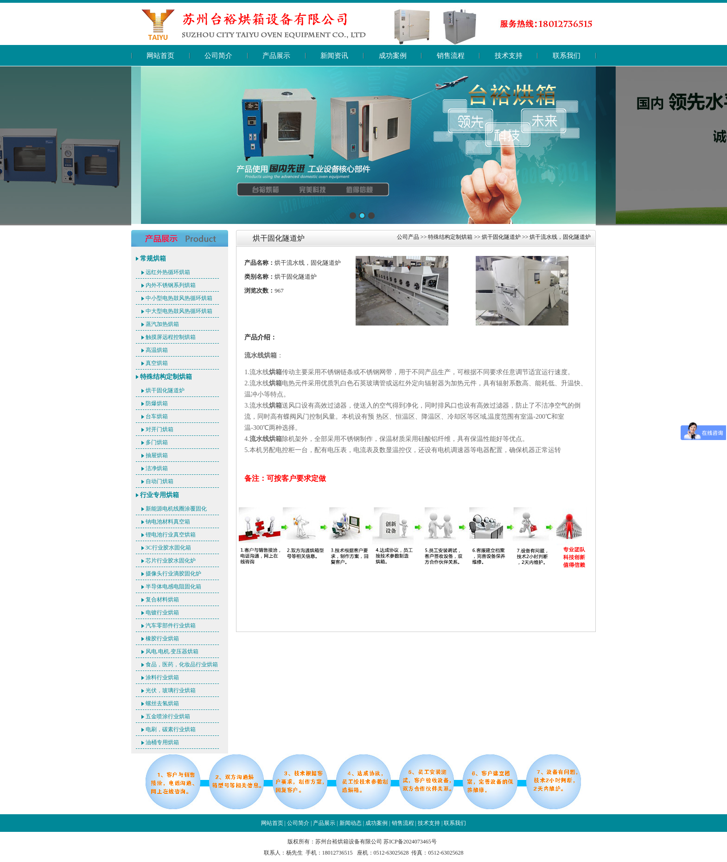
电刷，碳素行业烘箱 (171, 729)
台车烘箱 (157, 416)
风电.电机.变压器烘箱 (172, 651)
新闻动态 (350, 823)
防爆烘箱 (157, 403)
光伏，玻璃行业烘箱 (171, 690)
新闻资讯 (334, 55)
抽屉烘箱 (157, 455)
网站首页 (160, 55)
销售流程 (451, 55)
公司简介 (218, 55)
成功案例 (393, 55)
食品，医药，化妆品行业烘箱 (182, 664)
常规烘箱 (153, 258)
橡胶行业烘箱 (162, 638)
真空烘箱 (157, 363)
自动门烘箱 (159, 481)
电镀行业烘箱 (162, 612)
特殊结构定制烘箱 (166, 376)
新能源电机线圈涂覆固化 (176, 508)
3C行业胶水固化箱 (168, 547)
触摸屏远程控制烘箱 (171, 337)
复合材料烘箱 (162, 599)
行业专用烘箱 (159, 495)
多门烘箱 (157, 442)
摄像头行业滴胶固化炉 (173, 573)
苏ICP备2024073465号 (410, 841)
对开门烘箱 (159, 429)
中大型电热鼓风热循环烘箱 (179, 311)
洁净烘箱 (157, 468)
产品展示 (276, 55)
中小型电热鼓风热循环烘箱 (179, 298)
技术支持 (509, 55)
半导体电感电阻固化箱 (173, 586)
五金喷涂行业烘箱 (168, 716)
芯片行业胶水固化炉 (171, 560)
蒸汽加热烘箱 (162, 324)
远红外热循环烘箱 (168, 272)
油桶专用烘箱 (162, 742)
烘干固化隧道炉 (165, 390)
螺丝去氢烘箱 (162, 703)
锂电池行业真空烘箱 (171, 534)
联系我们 (566, 55)
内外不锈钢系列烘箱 (171, 285)
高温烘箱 (157, 350)
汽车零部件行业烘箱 (171, 625)
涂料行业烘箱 (162, 677)
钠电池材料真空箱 (168, 521)
